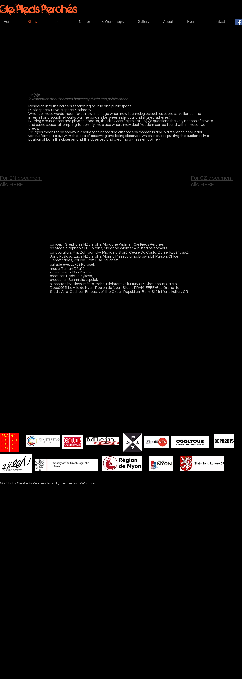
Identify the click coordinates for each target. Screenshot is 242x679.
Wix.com (88, 483)
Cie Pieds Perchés (38, 9)
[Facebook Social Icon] (238, 22)
